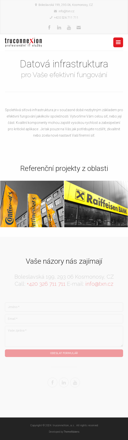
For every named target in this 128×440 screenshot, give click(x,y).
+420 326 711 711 (46, 284)
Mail (79, 28)
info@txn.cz (99, 284)
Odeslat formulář (64, 353)
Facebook (49, 28)
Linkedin (59, 28)
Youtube (69, 28)
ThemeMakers (71, 431)
